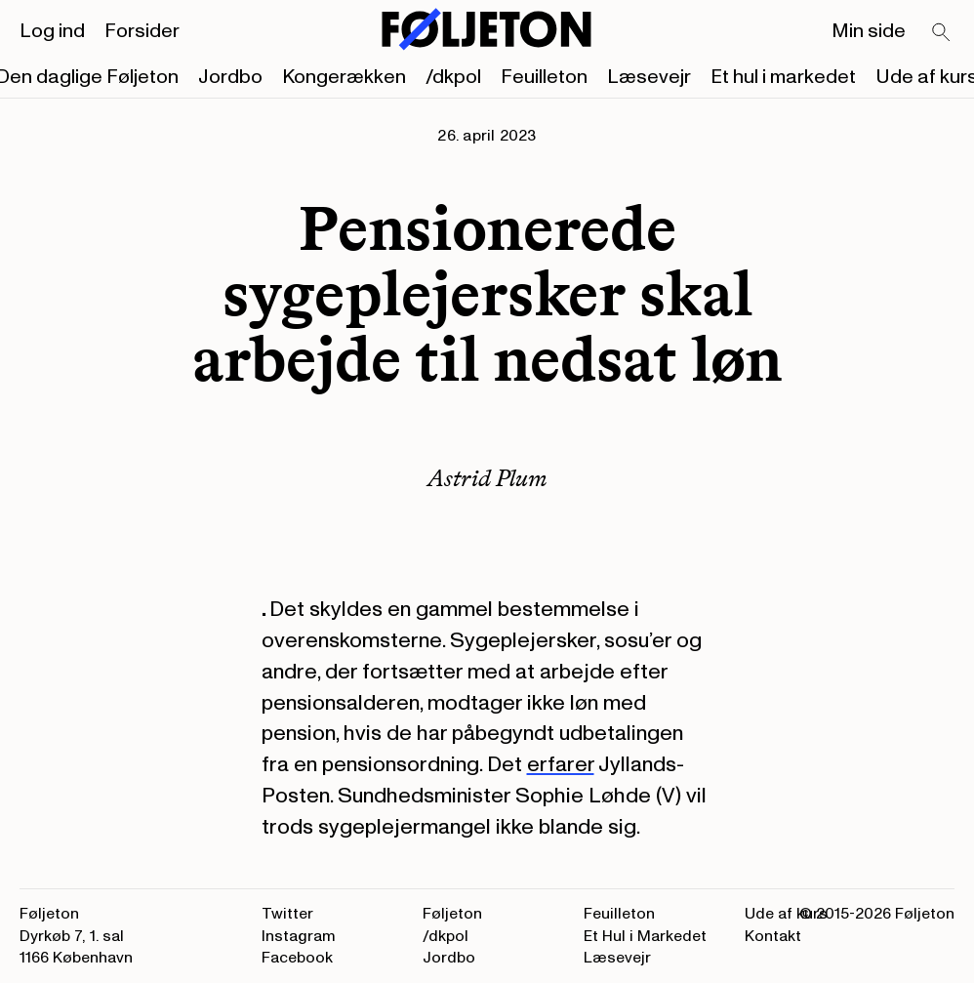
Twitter (287, 913)
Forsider (142, 31)
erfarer (560, 764)
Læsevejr (649, 77)
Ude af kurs (786, 913)
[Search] (941, 33)
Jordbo (230, 77)
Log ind (52, 31)
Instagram (299, 936)
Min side (869, 31)
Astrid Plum (487, 478)
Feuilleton (544, 77)
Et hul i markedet (783, 77)
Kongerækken (344, 77)
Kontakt (773, 936)
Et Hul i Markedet (645, 936)
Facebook (297, 957)
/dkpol (453, 77)
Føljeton (452, 913)
